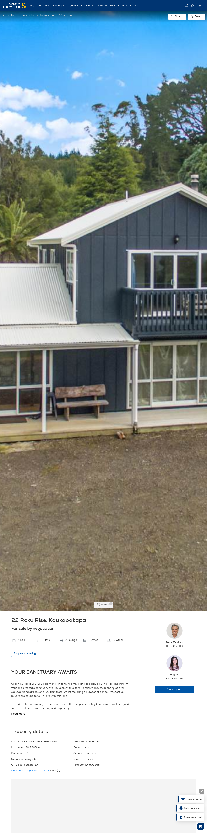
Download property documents (30, 771)
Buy (32, 6)
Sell (39, 6)
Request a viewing (25, 653)
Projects (122, 6)
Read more (18, 714)
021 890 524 (174, 679)
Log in (200, 5)
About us (135, 6)
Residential (8, 15)
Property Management (65, 6)
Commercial (87, 6)
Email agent (174, 689)
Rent (47, 6)
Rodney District (27, 15)
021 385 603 (174, 646)
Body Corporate (106, 6)
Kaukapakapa (47, 15)
